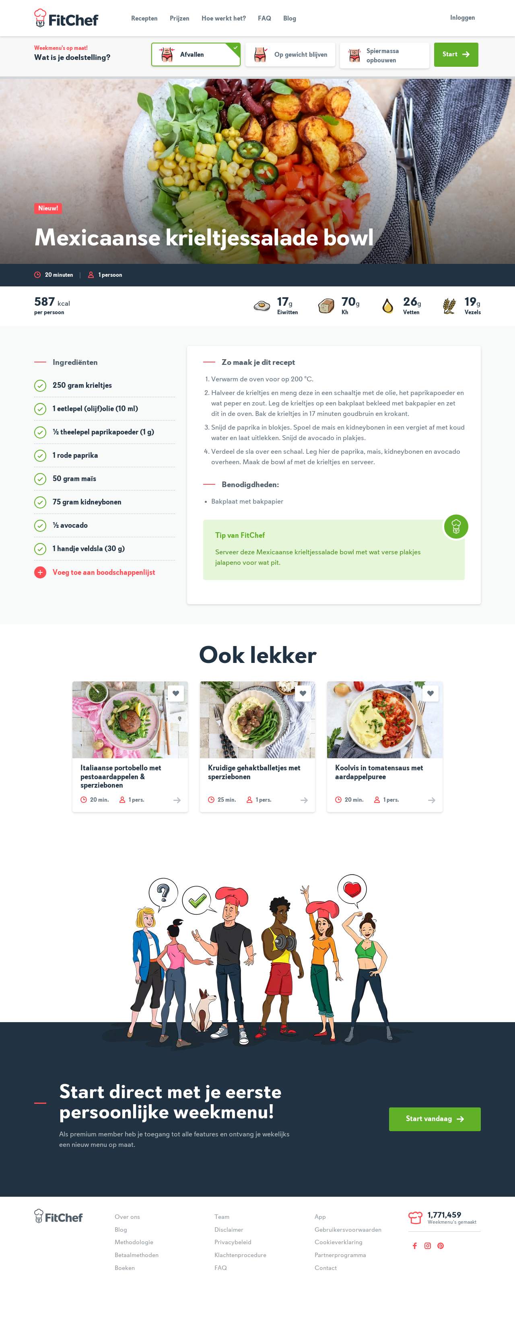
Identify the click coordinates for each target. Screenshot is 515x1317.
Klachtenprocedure (240, 1255)
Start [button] (456, 54)
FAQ (264, 19)
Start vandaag (435, 1119)
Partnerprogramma (340, 1255)
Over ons (127, 1217)
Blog (289, 19)
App (320, 1217)
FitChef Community (66, 18)
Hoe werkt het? (224, 19)
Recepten (144, 19)
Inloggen (462, 18)
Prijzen (180, 19)
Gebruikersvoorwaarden (348, 1230)
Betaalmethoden (137, 1255)
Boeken (125, 1268)
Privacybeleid (232, 1242)
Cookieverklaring (339, 1242)
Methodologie (134, 1242)
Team (221, 1217)
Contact (326, 1268)
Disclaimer (228, 1230)
